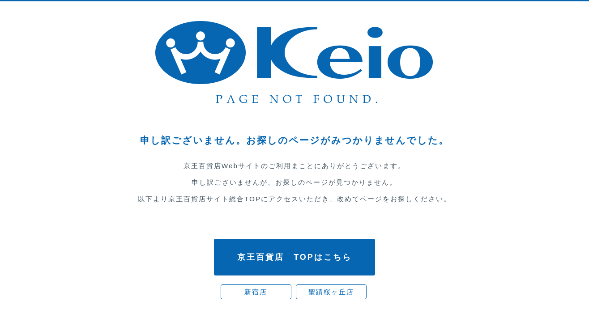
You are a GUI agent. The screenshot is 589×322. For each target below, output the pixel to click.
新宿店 (255, 292)
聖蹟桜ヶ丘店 (331, 292)
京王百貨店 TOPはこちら (294, 257)
